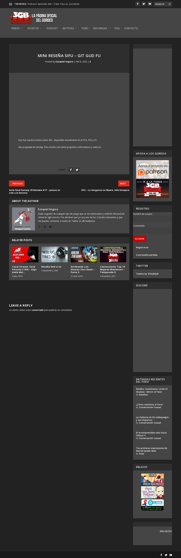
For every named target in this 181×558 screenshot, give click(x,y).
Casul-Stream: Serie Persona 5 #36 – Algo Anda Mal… (24, 269)
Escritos (33, 28)
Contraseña (138, 225)
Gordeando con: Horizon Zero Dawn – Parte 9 (83, 269)
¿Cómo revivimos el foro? (149, 404)
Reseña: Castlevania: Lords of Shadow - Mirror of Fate (152, 390)
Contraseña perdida (146, 254)
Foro (85, 28)
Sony (141, 453)
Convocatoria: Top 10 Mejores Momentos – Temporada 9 (112, 269)
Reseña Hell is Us (51, 266)
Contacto (131, 28)
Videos (15, 28)
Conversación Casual (150, 407)
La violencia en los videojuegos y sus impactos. (152, 418)
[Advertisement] (152, 97)
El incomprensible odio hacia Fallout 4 (151, 434)
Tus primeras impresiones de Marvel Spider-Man (151, 449)
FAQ (117, 28)
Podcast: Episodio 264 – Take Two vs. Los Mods (53, 3)
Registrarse (142, 247)
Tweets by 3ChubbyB (147, 273)
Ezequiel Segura (64, 61)
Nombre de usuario (142, 213)
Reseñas (143, 394)
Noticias (68, 28)
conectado (38, 310)
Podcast (52, 28)
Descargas (100, 28)
